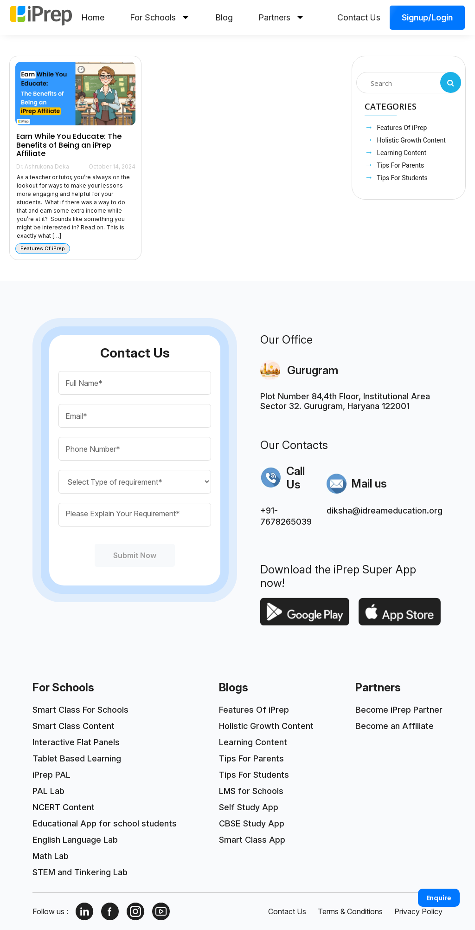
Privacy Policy (418, 911)
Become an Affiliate (394, 726)
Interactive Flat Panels (76, 742)
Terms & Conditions (350, 911)
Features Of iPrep (401, 127)
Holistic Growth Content (410, 140)
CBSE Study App (251, 823)
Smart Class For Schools (80, 710)
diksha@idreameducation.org (385, 510)
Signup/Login (427, 17)
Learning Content (400, 152)
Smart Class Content (73, 726)
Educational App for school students (104, 823)
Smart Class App (252, 840)
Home (92, 17)
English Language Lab (75, 840)
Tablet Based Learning (76, 758)
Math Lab (50, 856)
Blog (224, 17)
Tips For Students (401, 178)
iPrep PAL (51, 775)
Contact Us (358, 17)
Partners (280, 17)
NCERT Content (63, 807)
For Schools (159, 17)
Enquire (439, 898)
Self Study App (248, 807)
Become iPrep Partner (399, 710)
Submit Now (135, 555)
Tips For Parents (399, 165)
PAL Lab (48, 791)
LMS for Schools (251, 791)
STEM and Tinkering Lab (80, 872)
